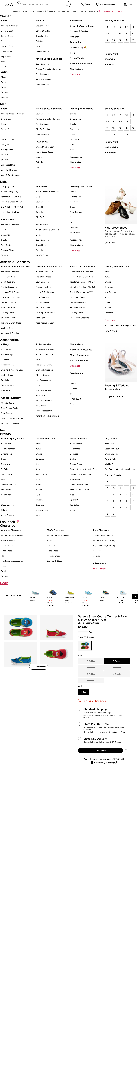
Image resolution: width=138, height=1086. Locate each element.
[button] (126, 750)
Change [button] (118, 742)
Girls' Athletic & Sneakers (81, 271)
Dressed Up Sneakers (45, 146)
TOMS (4, 510)
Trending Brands (78, 373)
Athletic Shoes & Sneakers (49, 58)
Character (5, 234)
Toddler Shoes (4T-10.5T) (12, 196)
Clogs (3, 41)
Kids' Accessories (79, 360)
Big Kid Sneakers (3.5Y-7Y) (82, 292)
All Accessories (43, 344)
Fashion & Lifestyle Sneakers (48, 69)
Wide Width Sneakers (10, 333)
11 (133, 39)
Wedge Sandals (42, 51)
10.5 (127, 39)
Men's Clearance (55, 530)
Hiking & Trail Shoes (10, 292)
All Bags (5, 344)
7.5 (120, 33)
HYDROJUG (75, 398)
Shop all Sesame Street (88, 622)
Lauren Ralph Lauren (79, 484)
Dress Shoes (6, 51)
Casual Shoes (7, 36)
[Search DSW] (43, 4)
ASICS (107, 276)
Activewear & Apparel (45, 349)
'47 (71, 378)
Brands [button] (83, 11)
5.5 (126, 27)
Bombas (73, 388)
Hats (38, 385)
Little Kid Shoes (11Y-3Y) (12, 201)
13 (120, 46)
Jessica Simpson (8, 484)
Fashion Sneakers (9, 287)
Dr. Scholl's (6, 469)
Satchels (5, 380)
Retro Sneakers (8, 307)
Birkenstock (75, 118)
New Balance (76, 212)
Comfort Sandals (43, 30)
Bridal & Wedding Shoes (82, 26)
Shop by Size (7, 186)
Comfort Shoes (7, 46)
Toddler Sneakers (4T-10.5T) (82, 281)
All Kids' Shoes (8, 219)
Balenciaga (75, 448)
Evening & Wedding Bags (12, 369)
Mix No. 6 (109, 464)
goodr (72, 393)
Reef (72, 149)
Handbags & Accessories (12, 560)
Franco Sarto (6, 474)
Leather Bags (7, 375)
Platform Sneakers (9, 302)
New (74, 11)
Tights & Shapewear (10, 423)
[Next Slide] (135, 596)
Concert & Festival (79, 31)
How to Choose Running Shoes (120, 325)
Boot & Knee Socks (9, 408)
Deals (119, 11)
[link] (36, 597)
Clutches (5, 359)
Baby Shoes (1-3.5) (9, 191)
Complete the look (114, 396)
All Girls (96, 555)
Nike (72, 144)
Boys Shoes (42, 224)
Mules (3, 77)
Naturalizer (6, 494)
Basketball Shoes (43, 276)
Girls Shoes (41, 186)
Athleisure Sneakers (10, 271)
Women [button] (16, 11)
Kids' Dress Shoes (116, 227)
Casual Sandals (42, 25)
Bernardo (74, 453)
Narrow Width (111, 53)
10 (120, 39)
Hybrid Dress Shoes (44, 151)
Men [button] (25, 11)
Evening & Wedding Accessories (117, 387)
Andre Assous (76, 443)
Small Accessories (44, 400)
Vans (38, 515)
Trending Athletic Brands (117, 266)
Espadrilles (6, 56)
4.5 (113, 27)
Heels (3, 66)
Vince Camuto (7, 515)
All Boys (97, 550)
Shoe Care (40, 395)
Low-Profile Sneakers (10, 297)
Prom (72, 52)
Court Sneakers (42, 63)
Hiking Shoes (7, 149)
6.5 (107, 33)
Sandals (4, 87)
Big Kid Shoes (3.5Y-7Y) (12, 206)
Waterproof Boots (8, 164)
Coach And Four (112, 448)
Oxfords (39, 162)
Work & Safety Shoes (81, 63)
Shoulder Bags (7, 385)
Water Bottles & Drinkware (47, 415)
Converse (74, 201)
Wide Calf (109, 64)
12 (114, 46)
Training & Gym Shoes (11, 322)
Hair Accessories (43, 380)
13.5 (107, 134)
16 (127, 134)
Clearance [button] (108, 11)
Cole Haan (74, 129)
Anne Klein (6, 443)
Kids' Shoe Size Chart (10, 212)
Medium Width (112, 147)
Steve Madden (7, 504)
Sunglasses (41, 405)
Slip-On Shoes (42, 217)
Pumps (4, 82)
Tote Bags (5, 390)
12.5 (127, 127)
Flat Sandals (41, 41)
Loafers (4, 71)
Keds (38, 464)
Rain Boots (6, 245)
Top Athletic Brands (45, 438)
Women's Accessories (81, 349)
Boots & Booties (8, 30)
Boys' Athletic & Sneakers (81, 276)
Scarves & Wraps (43, 390)
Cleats (4, 239)
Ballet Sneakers (8, 276)
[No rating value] (83, 631)
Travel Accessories (44, 410)
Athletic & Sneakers (10, 25)
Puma (72, 222)
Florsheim (74, 139)
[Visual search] (67, 5)
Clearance (75, 74)
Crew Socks (6, 413)
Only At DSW (111, 438)
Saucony (39, 499)
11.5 (107, 46)
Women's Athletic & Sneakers (15, 266)
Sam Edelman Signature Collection (120, 469)
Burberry (74, 458)
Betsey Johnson (8, 448)
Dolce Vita (5, 464)
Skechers (74, 227)
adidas (73, 113)
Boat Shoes (6, 118)
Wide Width (110, 59)
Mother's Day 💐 (78, 47)
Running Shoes (42, 74)
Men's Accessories (79, 355)
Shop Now (110, 242)
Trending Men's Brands (81, 108)
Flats (3, 61)
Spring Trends (77, 58)
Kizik (38, 469)
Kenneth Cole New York (80, 474)
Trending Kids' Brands (81, 186)
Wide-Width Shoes (9, 169)
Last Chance (99, 568)
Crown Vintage (111, 453)
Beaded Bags (7, 354)
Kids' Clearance (101, 530)
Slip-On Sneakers (43, 79)
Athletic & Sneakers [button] (46, 11)
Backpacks (6, 349)
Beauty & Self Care (44, 354)
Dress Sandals (42, 36)
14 (114, 134)
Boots (3, 124)
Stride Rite (75, 232)
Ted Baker (74, 504)
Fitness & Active (43, 375)
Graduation (75, 42)
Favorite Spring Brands (12, 438)
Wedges (4, 97)
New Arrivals (76, 69)
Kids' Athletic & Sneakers (82, 266)
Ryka (38, 494)
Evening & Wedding (44, 369)
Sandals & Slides (54, 560)
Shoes (4, 20)
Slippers (4, 92)
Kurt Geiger (75, 479)
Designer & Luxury (44, 364)
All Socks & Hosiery (11, 397)
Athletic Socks (7, 402)
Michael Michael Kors (79, 489)
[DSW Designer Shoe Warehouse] (8, 4)
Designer (74, 36)
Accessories (76, 20)
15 (120, 134)
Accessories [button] (63, 11)
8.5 (133, 33)
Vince (72, 510)
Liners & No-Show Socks (12, 418)
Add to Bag (100, 750)
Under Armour (42, 510)
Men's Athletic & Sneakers (49, 266)
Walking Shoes (42, 84)
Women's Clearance (11, 530)
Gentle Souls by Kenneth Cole (83, 469)
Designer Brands (78, 438)
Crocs (72, 134)
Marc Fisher (6, 489)
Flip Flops (40, 46)
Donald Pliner (76, 464)
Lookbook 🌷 (95, 11)
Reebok (108, 307)
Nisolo (73, 494)
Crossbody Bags (8, 364)
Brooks (73, 124)
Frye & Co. (6, 479)
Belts (38, 359)
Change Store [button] (119, 732)
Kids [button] (32, 11)
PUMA (107, 302)
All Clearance (99, 563)
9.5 (113, 39)
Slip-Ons (5, 159)
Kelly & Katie (110, 458)
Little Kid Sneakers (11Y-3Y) (82, 287)
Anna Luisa (109, 443)
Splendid (74, 499)
